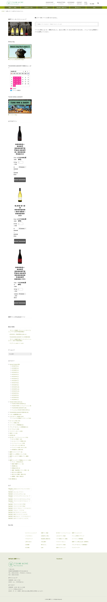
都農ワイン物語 (46, 533)
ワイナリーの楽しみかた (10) (19, 447)
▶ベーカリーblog (12, 114)
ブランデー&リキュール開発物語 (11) (19, 427)
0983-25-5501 (15, 573)
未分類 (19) (12, 435)
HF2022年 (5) (15, 393)
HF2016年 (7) (15, 380)
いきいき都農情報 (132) (15, 414)
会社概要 (30, 545)
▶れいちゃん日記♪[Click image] (16, 59)
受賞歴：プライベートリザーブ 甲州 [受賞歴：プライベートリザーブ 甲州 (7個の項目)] (17, 504)
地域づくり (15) (13, 433)
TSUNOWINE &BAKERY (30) (19, 407)
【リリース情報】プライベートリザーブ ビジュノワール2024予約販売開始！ (19, 331)
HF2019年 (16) (15, 387)
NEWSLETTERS (61, 3)
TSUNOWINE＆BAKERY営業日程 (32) (19, 412)
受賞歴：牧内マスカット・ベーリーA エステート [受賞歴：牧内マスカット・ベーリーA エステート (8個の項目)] (20, 516)
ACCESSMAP (71, 3)
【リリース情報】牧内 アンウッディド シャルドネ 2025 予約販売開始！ (19, 340)
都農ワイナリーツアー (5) (16, 452)
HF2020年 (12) (15, 389)
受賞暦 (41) (15, 466)
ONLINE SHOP (50, 3)
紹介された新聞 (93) (17, 472)
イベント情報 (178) (14, 422)
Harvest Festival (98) (15, 364)
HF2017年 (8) (15, 382)
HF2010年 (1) (15, 372)
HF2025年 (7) (15, 399)
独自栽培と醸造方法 (45, 539)
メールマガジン (30, 536)
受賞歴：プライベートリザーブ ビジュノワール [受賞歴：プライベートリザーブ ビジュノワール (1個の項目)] (20, 499)
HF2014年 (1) (15, 376)
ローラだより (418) (14, 429)
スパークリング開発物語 (79, 539)
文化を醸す (46, 542)
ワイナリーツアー (79, 548)
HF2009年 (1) (15, 370)
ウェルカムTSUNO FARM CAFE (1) (21, 410)
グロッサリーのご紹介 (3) (18, 445)
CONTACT (79, 3)
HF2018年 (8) (15, 384)
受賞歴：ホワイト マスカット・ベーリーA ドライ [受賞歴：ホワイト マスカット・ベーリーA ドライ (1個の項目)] (20, 508)
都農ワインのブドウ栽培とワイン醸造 (19, 456)
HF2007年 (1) (15, 366)
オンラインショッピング (30, 533)
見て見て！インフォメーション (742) (19, 437)
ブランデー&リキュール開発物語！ (79, 545)
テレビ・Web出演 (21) (17, 461)
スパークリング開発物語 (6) (16, 424)
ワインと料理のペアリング (79, 536)
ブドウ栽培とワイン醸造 (62, 539)
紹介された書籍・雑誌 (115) (19, 474)
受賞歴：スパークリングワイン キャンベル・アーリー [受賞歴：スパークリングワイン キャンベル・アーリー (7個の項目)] (20, 496)
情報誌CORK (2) (16, 468)
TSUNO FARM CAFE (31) (16, 402)
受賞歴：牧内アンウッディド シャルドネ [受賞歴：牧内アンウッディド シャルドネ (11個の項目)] (18, 514)
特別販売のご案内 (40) (17, 449)
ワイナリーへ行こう (62, 542)
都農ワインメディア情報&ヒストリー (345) (20, 460)
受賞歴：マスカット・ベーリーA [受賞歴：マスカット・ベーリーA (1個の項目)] (17, 510)
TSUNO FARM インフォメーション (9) (21, 405)
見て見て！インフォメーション (62, 533)
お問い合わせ (30, 542)
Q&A (46, 548)
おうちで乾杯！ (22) (17, 439)
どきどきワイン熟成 (62, 536)
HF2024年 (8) (15, 397)
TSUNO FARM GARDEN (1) (19, 403)
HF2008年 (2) (15, 368)
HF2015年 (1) (15, 378)
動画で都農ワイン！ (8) (18, 464)
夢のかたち (46, 545)
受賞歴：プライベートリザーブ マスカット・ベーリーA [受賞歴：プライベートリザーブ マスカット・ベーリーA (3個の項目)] (20, 502)
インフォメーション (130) (18, 443)
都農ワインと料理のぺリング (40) (18, 454)
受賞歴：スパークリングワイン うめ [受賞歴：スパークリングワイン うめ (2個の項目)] (17, 494)
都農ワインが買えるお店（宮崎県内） (79, 542)
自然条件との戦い (46, 536)
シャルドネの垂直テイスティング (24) (21, 418)
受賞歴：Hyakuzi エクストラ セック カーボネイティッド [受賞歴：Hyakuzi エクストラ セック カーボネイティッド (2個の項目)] (20, 489)
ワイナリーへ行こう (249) (16, 431)
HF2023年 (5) (15, 395)
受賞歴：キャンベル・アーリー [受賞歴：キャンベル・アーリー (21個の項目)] (16, 492)
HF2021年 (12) (15, 391)
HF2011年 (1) (15, 374)
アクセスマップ (29, 539)
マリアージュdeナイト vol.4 (17, 343)
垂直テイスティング (62, 548)
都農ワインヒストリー (79, 533)
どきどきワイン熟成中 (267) (17, 416)
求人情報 (92, 4)
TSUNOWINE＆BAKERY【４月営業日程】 (20, 337)
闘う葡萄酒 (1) (13, 479)
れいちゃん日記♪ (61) (15, 420)
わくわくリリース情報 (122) (19, 441)
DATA (85, 3)
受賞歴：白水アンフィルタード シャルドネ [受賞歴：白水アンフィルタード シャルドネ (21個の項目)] (19, 518)
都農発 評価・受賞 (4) (17, 476)
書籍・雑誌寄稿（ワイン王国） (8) (20, 470)
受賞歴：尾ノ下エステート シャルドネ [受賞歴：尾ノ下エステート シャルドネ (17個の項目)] (18, 512)
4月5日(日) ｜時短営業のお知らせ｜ (18, 334)
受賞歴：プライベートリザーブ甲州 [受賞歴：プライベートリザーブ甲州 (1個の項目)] (17, 506)
